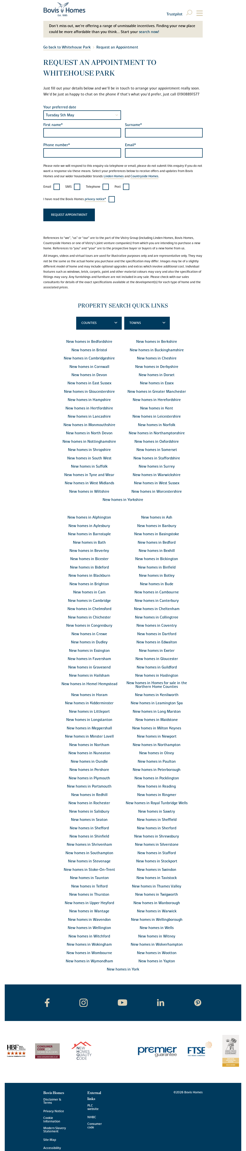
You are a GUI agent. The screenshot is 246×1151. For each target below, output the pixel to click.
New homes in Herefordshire (157, 400)
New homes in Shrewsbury (156, 836)
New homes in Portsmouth (89, 786)
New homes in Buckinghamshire (157, 350)
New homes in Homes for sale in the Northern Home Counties (156, 685)
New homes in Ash (156, 517)
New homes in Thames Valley (156, 886)
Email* (130, 145)
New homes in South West (89, 458)
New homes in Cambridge (89, 601)
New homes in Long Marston (157, 711)
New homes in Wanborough (156, 903)
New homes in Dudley (89, 642)
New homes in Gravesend (89, 667)
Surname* (133, 125)
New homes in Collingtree (156, 617)
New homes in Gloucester (156, 659)
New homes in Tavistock (156, 878)
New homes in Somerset (156, 450)
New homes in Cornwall (89, 367)
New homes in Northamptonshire (157, 433)
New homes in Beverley (89, 551)
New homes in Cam (89, 592)
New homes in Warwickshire (157, 475)
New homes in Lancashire (89, 416)
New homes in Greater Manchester (156, 392)
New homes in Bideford (89, 567)
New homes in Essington (89, 651)
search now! (149, 32)
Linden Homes (114, 176)
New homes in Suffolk (89, 466)
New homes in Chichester (89, 617)
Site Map (49, 1140)
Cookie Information (51, 1119)
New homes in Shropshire (89, 450)
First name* (53, 125)
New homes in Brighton (89, 584)
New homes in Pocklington (156, 778)
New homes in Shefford (89, 828)
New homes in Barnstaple (89, 534)
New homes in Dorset (157, 375)
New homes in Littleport (89, 711)
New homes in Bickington (156, 559)
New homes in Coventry (156, 625)
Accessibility (52, 1148)
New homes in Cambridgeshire (89, 358)
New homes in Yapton (156, 961)
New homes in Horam (89, 695)
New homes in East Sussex (89, 383)
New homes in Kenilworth (157, 695)
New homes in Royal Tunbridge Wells (156, 803)
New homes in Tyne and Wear (89, 475)
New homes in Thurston (89, 894)
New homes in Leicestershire (156, 416)
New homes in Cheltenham (157, 609)
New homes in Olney (156, 753)
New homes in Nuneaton (89, 753)
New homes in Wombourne (89, 953)
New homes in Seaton (89, 820)
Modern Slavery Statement (54, 1130)
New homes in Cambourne (156, 592)
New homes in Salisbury (89, 811)
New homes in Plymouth (89, 778)
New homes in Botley (157, 575)
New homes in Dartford (156, 634)
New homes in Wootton (157, 953)
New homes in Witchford (89, 936)
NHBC (91, 1117)
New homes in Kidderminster (89, 703)
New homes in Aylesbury (89, 526)
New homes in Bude (156, 584)
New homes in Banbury (156, 526)
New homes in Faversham (89, 659)
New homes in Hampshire (89, 400)
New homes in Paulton (157, 761)
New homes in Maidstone (156, 720)
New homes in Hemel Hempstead (89, 684)
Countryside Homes (144, 176)
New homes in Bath (89, 542)
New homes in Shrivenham (89, 844)
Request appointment (69, 215)
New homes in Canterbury (157, 601)
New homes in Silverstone (157, 844)
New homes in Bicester (89, 559)
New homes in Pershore (89, 770)
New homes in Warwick (157, 911)
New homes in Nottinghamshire (89, 441)
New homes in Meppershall (89, 728)
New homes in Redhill (89, 795)
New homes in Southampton (89, 853)
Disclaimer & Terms (52, 1101)
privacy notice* (95, 199)
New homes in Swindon (156, 870)
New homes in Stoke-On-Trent (89, 870)
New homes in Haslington (156, 675)
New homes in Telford (89, 886)
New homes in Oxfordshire (156, 441)
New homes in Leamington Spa (157, 703)
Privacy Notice (53, 1111)
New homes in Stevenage (89, 861)
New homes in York (123, 969)
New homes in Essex (157, 383)
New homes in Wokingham (89, 944)
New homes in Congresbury (89, 625)
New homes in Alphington (89, 517)
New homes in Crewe (89, 634)
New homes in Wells (157, 928)
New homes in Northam (89, 745)
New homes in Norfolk (156, 425)
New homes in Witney (156, 936)
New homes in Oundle (89, 761)
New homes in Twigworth (156, 894)
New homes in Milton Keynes (156, 728)
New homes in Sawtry (156, 811)
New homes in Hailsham (89, 675)
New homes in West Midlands (89, 483)
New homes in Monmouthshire (89, 425)
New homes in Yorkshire (123, 500)
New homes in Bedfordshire (89, 342)
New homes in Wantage (89, 911)
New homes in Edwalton (156, 642)
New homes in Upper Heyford (89, 903)
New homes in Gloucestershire (89, 392)
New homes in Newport (157, 736)
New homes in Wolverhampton (157, 944)
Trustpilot (175, 14)
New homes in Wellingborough (157, 920)
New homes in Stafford (156, 853)
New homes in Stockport (156, 861)
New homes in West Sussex (156, 483)
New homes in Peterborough (157, 770)
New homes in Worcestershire (156, 491)
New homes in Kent (156, 408)
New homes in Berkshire (156, 342)
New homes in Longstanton (89, 720)
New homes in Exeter (157, 651)
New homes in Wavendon (89, 920)
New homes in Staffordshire (156, 458)
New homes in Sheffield (157, 820)
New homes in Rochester (89, 803)
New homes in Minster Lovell (89, 736)
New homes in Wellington (89, 928)
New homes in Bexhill (157, 551)
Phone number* (56, 145)
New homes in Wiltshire (89, 491)
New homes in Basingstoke (156, 534)
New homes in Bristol (89, 350)
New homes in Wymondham (89, 961)
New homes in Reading (156, 786)
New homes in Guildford (157, 667)
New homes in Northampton (157, 745)
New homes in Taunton (89, 878)
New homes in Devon (89, 375)
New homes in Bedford (157, 542)
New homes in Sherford (156, 828)
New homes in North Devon (89, 433)
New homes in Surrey (157, 466)
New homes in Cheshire (157, 358)
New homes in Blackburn (89, 575)
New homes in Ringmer (156, 795)
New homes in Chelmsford (89, 609)
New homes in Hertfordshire (89, 408)
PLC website (93, 1107)
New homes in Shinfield (89, 836)
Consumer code (94, 1125)
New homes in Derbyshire (156, 367)
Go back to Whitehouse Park (67, 47)
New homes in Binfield (157, 567)
